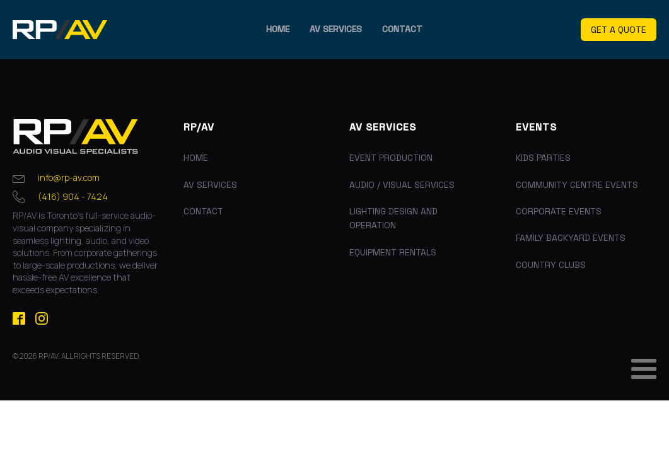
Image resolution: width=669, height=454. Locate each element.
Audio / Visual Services (402, 184)
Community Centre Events (577, 184)
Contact (402, 29)
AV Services (336, 29)
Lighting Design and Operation (393, 218)
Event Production (391, 157)
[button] (618, 30)
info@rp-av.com (69, 177)
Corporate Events (559, 211)
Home (277, 29)
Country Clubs (551, 265)
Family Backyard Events (570, 237)
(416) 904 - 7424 (73, 196)
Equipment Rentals (392, 252)
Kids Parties (543, 157)
